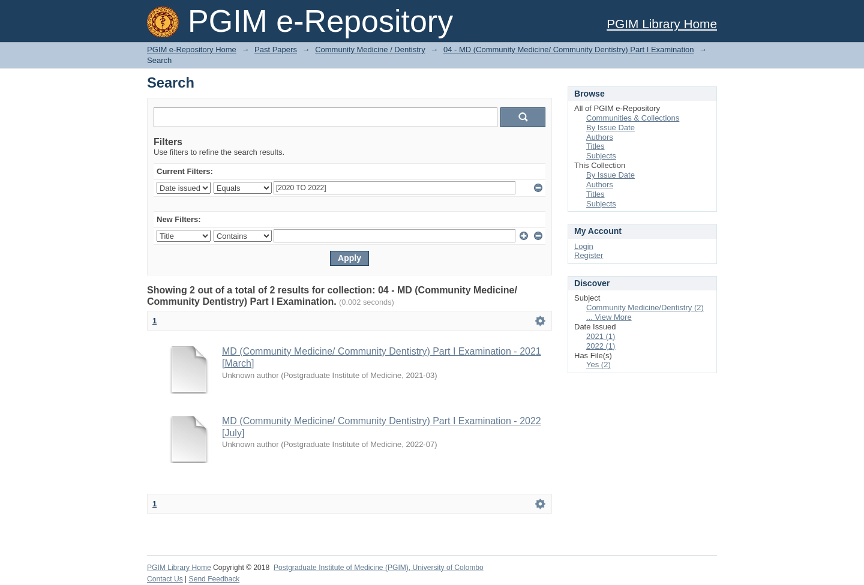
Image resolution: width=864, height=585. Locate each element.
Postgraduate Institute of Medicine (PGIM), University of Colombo (379, 567)
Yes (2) (598, 364)
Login (583, 246)
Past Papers (275, 49)
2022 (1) (600, 345)
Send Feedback (214, 579)
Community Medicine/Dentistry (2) (645, 307)
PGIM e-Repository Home (191, 49)
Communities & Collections (632, 117)
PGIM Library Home (662, 24)
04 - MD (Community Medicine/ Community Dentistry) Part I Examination (568, 49)
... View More (609, 317)
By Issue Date (610, 127)
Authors (599, 137)
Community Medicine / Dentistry (370, 49)
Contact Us (165, 579)
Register (588, 255)
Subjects (601, 155)
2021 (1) (600, 336)
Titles (595, 146)
